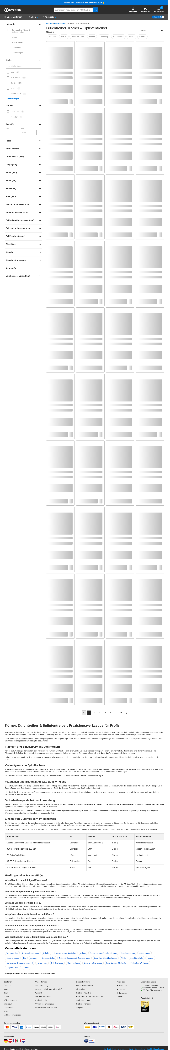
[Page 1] (89, 713)
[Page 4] (105, 713)
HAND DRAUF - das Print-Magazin (89, 997)
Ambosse (33, 958)
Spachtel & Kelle (136, 958)
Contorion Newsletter (84, 993)
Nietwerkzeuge (144, 953)
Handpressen (42, 963)
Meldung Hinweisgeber (12, 1015)
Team (6, 993)
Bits (24, 958)
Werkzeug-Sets (12, 953)
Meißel (123, 958)
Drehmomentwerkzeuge (93, 963)
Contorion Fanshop (83, 1004)
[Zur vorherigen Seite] (84, 713)
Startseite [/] (49, 23)
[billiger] (92, 1042)
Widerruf (38, 993)
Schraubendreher (48, 958)
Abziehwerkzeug (73, 963)
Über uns (7, 986)
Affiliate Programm (11, 1000)
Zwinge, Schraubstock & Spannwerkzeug (74, 958)
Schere (83, 953)
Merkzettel (145, 9)
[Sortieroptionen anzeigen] (161, 30)
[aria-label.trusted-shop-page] (145, 1006)
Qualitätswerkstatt (83, 1000)
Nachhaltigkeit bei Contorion (46, 1008)
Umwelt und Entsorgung (44, 1004)
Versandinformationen (43, 997)
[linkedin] (120, 997)
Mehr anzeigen (13, 99)
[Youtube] (121, 989)
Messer (26, 968)
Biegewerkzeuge (12, 958)
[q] (73, 9)
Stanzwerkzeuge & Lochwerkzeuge (103, 953)
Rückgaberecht (41, 1000)
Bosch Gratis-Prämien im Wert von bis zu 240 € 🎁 (84, 3)
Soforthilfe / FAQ (41, 986)
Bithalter (46, 953)
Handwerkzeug (59, 23)
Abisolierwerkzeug (128, 953)
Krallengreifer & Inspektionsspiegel (19, 963)
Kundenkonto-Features (84, 986)
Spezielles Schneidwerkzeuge (105, 958)
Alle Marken (80, 989)
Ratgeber (79, 1008)
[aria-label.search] (95, 9)
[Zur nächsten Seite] (127, 713)
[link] (23, 24)
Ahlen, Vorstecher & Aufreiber (65, 953)
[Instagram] (122, 993)
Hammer (150, 958)
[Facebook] (122, 985)
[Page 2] (94, 713)
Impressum (8, 1004)
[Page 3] (100, 713)
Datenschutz (8, 1008)
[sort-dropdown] (151, 30)
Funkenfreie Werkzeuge (140, 963)
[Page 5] (110, 713)
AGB (6, 1011)
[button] (133, 9)
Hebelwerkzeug (57, 963)
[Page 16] (121, 713)
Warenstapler (159, 9)
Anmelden (133, 9)
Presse (6, 997)
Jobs (6, 989)
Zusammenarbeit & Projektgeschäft (48, 989)
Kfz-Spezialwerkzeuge (30, 953)
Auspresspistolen (13, 968)
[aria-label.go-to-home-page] (12, 11)
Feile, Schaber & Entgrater (116, 963)
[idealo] (86, 1042)
